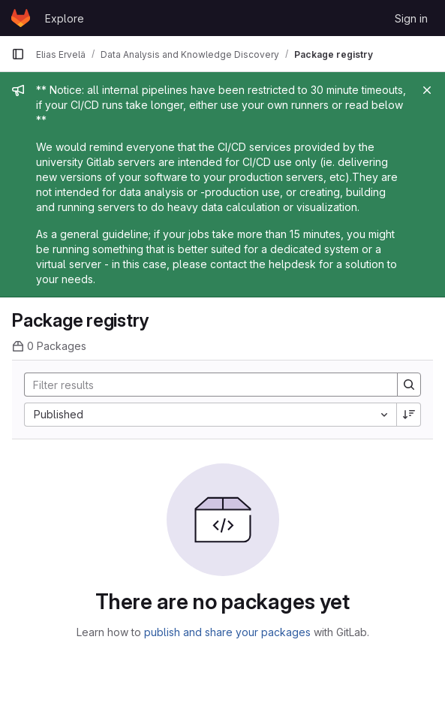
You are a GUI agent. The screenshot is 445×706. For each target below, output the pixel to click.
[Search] (203, 385)
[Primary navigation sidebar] (18, 54)
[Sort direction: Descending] (409, 415)
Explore (64, 18)
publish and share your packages (227, 632)
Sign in (411, 18)
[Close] (427, 90)
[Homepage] (20, 18)
